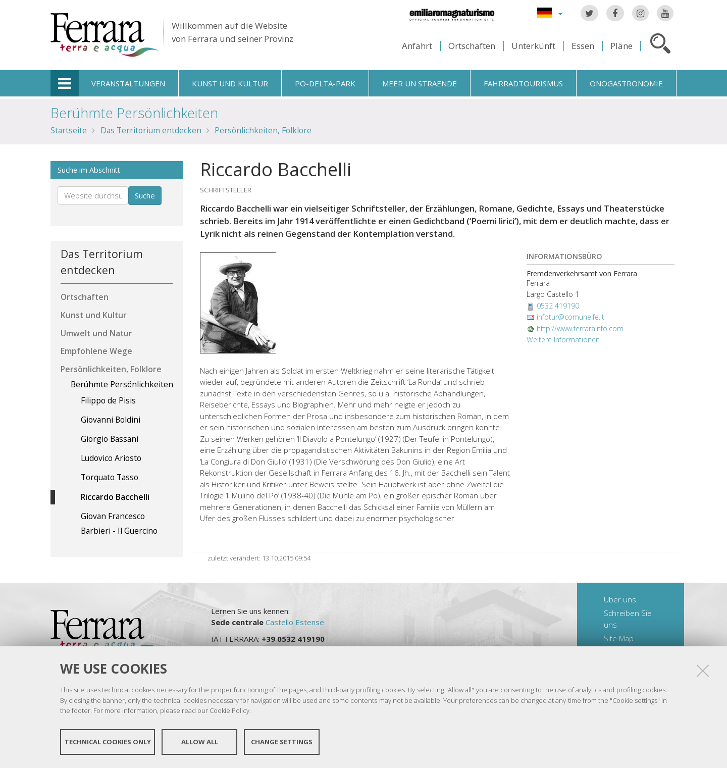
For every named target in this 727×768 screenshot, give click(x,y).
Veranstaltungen (128, 83)
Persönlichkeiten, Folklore (263, 130)
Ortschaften (471, 46)
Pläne (621, 46)
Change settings (282, 741)
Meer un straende (419, 83)
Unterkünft (533, 46)
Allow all (199, 741)
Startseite (68, 130)
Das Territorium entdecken (150, 130)
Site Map (619, 638)
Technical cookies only (108, 741)
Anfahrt (417, 46)
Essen (583, 46)
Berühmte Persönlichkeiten (134, 113)
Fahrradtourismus (523, 83)
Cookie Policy (229, 710)
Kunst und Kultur (230, 83)
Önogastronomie (626, 83)
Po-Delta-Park (325, 83)
